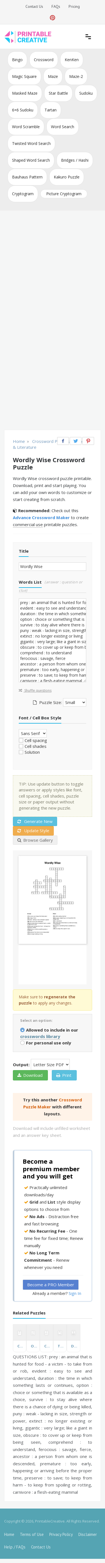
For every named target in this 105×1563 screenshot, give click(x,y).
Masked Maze (25, 93)
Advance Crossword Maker (41, 517)
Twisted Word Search (31, 143)
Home (9, 1534)
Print (63, 1075)
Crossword (43, 59)
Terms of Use (32, 1534)
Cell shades (35, 746)
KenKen (72, 59)
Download (30, 1075)
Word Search (62, 126)
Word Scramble (26, 126)
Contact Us (34, 6)
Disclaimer (87, 1534)
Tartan (51, 110)
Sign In (75, 1293)
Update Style (33, 830)
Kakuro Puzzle (67, 177)
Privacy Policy (61, 1534)
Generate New (35, 821)
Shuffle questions (35, 690)
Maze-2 (76, 76)
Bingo (17, 59)
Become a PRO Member (50, 1284)
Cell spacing (36, 740)
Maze (53, 76)
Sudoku (86, 93)
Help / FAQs (14, 1547)
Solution (32, 752)
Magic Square (24, 76)
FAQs (56, 6)
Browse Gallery (35, 840)
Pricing (74, 6)
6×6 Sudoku (22, 110)
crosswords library (40, 1036)
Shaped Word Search (31, 160)
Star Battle (58, 93)
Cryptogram (23, 193)
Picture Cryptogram (63, 193)
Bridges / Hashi (74, 160)
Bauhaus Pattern (27, 177)
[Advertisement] (52, 265)
